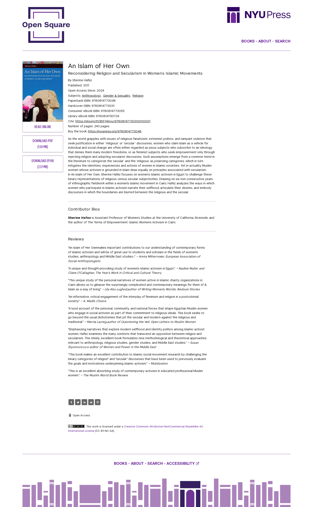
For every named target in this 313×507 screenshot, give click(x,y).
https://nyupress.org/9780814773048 (114, 131)
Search (283, 41)
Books (248, 41)
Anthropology (91, 96)
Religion (138, 96)
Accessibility (183, 463)
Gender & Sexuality (116, 96)
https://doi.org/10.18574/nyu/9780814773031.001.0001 (112, 121)
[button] (71, 402)
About (264, 41)
